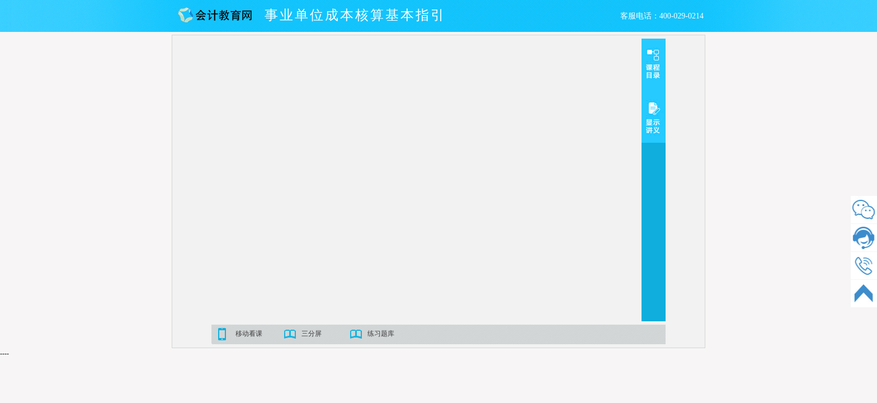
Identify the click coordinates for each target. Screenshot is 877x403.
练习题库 (380, 334)
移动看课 (248, 334)
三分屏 (311, 334)
